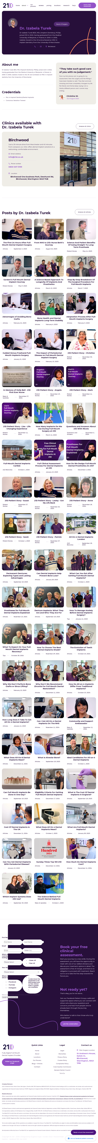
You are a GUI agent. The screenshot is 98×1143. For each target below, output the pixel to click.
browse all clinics (85, 127)
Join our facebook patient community (80, 1138)
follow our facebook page (12, 1063)
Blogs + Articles (37, 1066)
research (66, 5)
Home (37, 1053)
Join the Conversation (70, 1029)
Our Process (37, 1062)
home (18, 5)
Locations (37, 1059)
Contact (37, 1069)
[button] (25, 5)
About (37, 1056)
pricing (49, 5)
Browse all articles (84, 212)
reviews (41, 5)
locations (57, 5)
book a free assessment (87, 5)
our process (33, 5)
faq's (74, 5)
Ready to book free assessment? (83, 1132)
